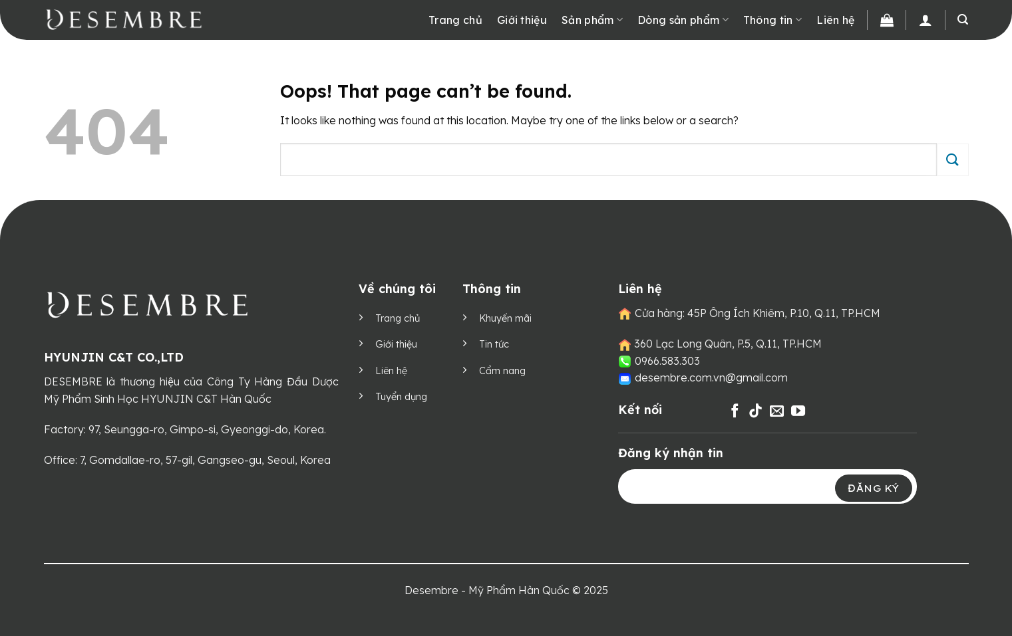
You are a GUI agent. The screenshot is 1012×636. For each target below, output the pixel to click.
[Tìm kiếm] (962, 20)
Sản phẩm (592, 20)
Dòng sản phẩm (683, 20)
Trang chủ (455, 20)
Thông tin (772, 20)
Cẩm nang (502, 371)
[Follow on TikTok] (755, 411)
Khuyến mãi (505, 318)
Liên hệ (835, 20)
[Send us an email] (777, 411)
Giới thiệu (522, 20)
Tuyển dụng (401, 397)
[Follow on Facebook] (735, 411)
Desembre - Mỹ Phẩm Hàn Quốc (487, 590)
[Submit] (952, 160)
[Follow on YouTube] (798, 411)
